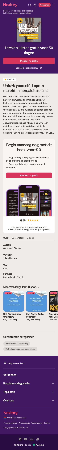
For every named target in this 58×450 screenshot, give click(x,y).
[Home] (15, 5)
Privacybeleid (24, 423)
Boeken (6, 11)
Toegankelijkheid (10, 423)
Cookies (47, 423)
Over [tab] (5, 237)
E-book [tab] (30, 237)
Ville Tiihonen (10, 258)
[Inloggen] (35, 5)
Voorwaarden (36, 423)
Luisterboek (9, 277)
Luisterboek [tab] (18, 237)
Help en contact (13, 363)
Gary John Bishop (12, 248)
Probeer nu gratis (29, 61)
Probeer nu (44, 5)
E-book (19, 277)
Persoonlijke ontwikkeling (22, 11)
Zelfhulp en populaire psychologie (17, 13)
